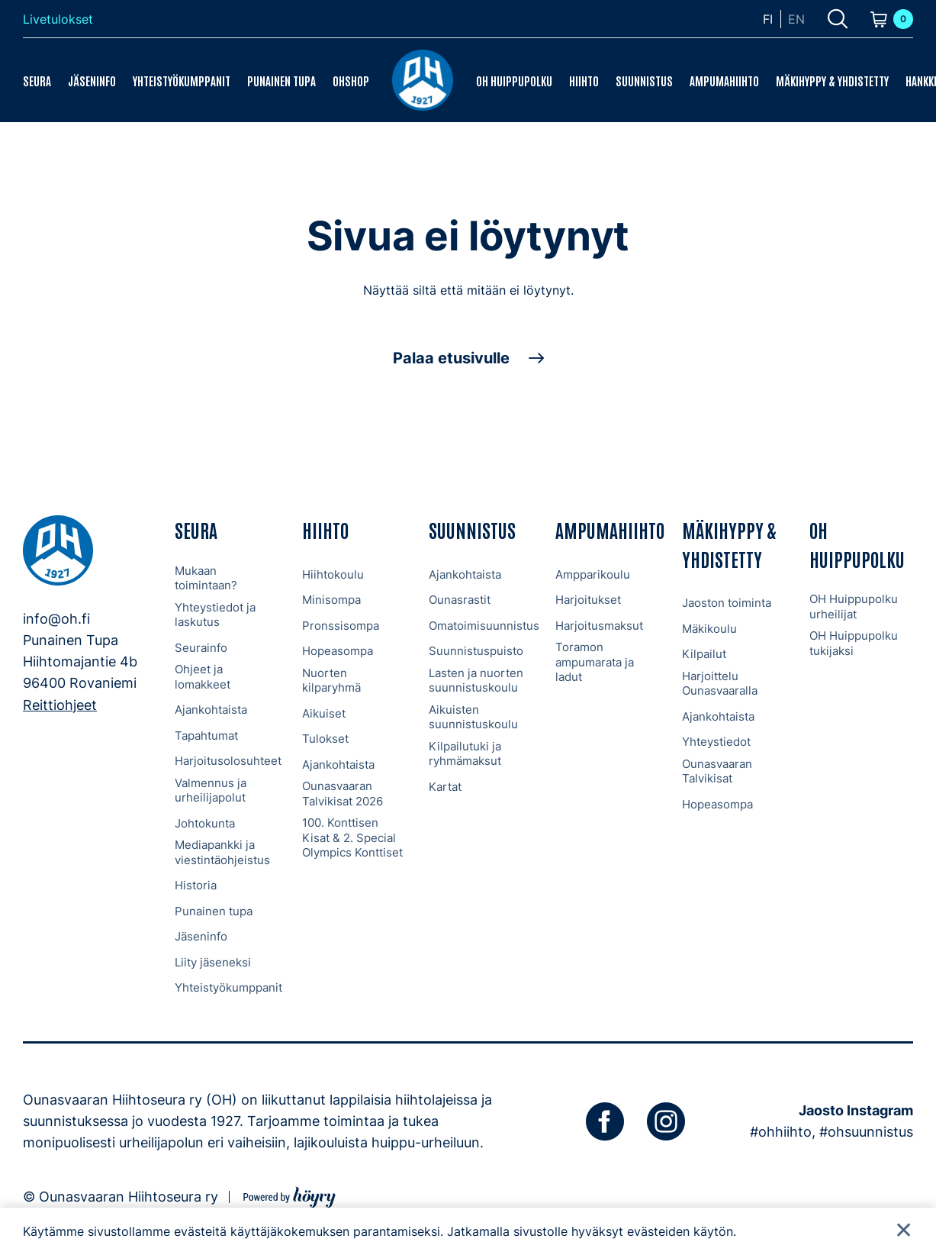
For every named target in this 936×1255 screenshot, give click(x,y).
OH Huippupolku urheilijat (853, 606)
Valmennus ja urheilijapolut (210, 790)
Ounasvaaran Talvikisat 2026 (342, 793)
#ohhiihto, (782, 1132)
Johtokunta (205, 823)
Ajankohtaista (211, 709)
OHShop (351, 80)
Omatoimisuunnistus (484, 625)
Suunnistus (644, 80)
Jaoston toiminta (726, 602)
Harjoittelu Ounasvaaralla (719, 683)
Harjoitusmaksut (599, 625)
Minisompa (331, 599)
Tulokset (325, 738)
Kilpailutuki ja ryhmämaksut (465, 754)
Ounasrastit (460, 599)
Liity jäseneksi (213, 962)
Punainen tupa (281, 80)
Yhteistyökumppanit (181, 80)
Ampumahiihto (724, 80)
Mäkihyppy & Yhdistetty (832, 80)
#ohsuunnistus (866, 1132)
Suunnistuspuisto (476, 651)
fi (768, 19)
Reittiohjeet (60, 705)
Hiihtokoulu (333, 574)
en (796, 19)
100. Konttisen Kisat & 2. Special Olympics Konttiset (352, 837)
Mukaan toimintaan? (206, 578)
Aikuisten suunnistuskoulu (473, 717)
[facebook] (605, 1121)
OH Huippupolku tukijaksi (853, 643)
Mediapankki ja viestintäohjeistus (222, 852)
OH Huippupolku (514, 80)
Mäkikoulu (709, 628)
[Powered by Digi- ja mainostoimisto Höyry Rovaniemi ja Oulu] (289, 1195)
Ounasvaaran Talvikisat (717, 771)
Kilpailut (704, 654)
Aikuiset (324, 713)
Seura (37, 80)
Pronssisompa (340, 625)
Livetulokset (58, 19)
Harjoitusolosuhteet (228, 760)
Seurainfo (201, 647)
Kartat (445, 786)
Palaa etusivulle (451, 358)
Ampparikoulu (592, 574)
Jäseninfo (92, 80)
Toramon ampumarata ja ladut (594, 662)
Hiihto (584, 80)
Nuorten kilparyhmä (331, 680)
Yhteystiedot (716, 741)
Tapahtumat (206, 735)
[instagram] (666, 1121)
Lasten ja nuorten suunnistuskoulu (476, 680)
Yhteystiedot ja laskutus (215, 615)
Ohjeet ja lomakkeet (202, 677)
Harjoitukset (588, 599)
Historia (196, 885)
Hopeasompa (337, 651)
